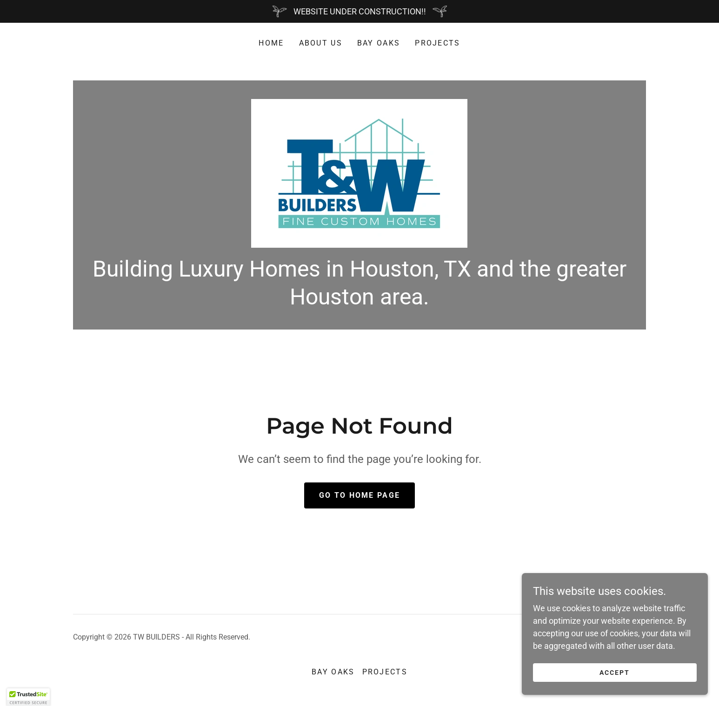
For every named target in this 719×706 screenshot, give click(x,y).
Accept (614, 672)
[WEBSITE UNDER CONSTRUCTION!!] (359, 11)
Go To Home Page (359, 495)
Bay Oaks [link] (378, 43)
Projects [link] (437, 43)
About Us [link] (320, 43)
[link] (359, 173)
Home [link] (271, 43)
